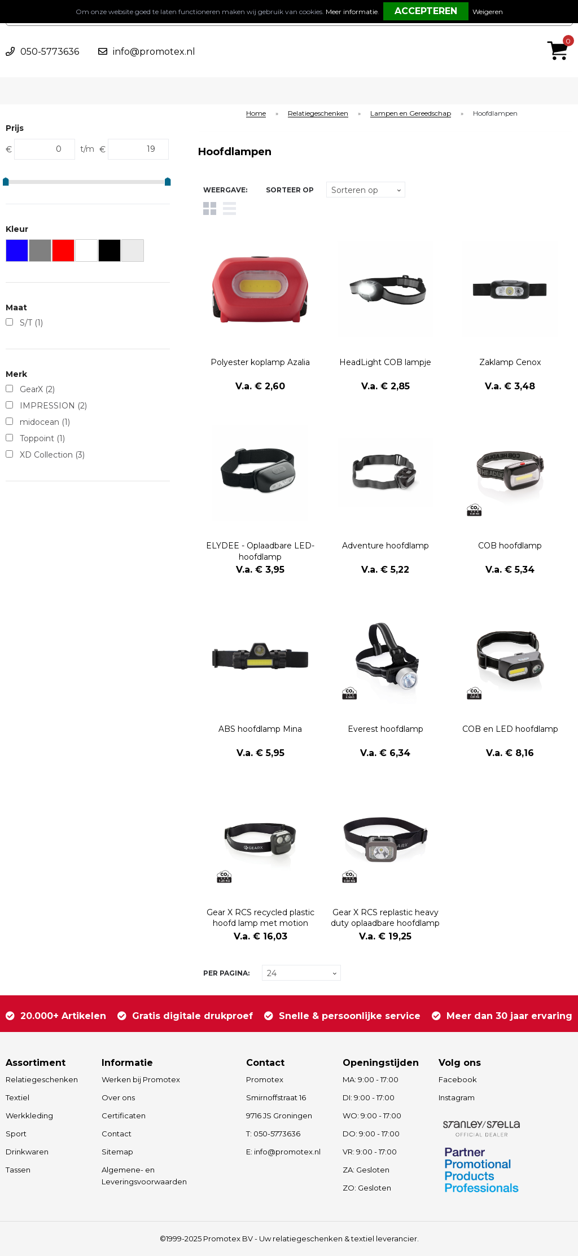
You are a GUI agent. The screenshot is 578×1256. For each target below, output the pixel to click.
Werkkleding (29, 1115)
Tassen (18, 1169)
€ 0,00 (560, 35)
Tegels (209, 208)
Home (256, 113)
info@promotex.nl (154, 51)
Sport (16, 1133)
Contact (117, 1133)
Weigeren (487, 11)
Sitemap (117, 1151)
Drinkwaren (27, 1151)
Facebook (458, 1079)
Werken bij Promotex (141, 1079)
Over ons (118, 1097)
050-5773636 (49, 51)
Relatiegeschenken (318, 113)
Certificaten (124, 1115)
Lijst (229, 208)
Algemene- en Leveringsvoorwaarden (144, 1175)
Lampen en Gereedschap (410, 113)
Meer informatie (352, 11)
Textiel (17, 1097)
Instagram (457, 1097)
